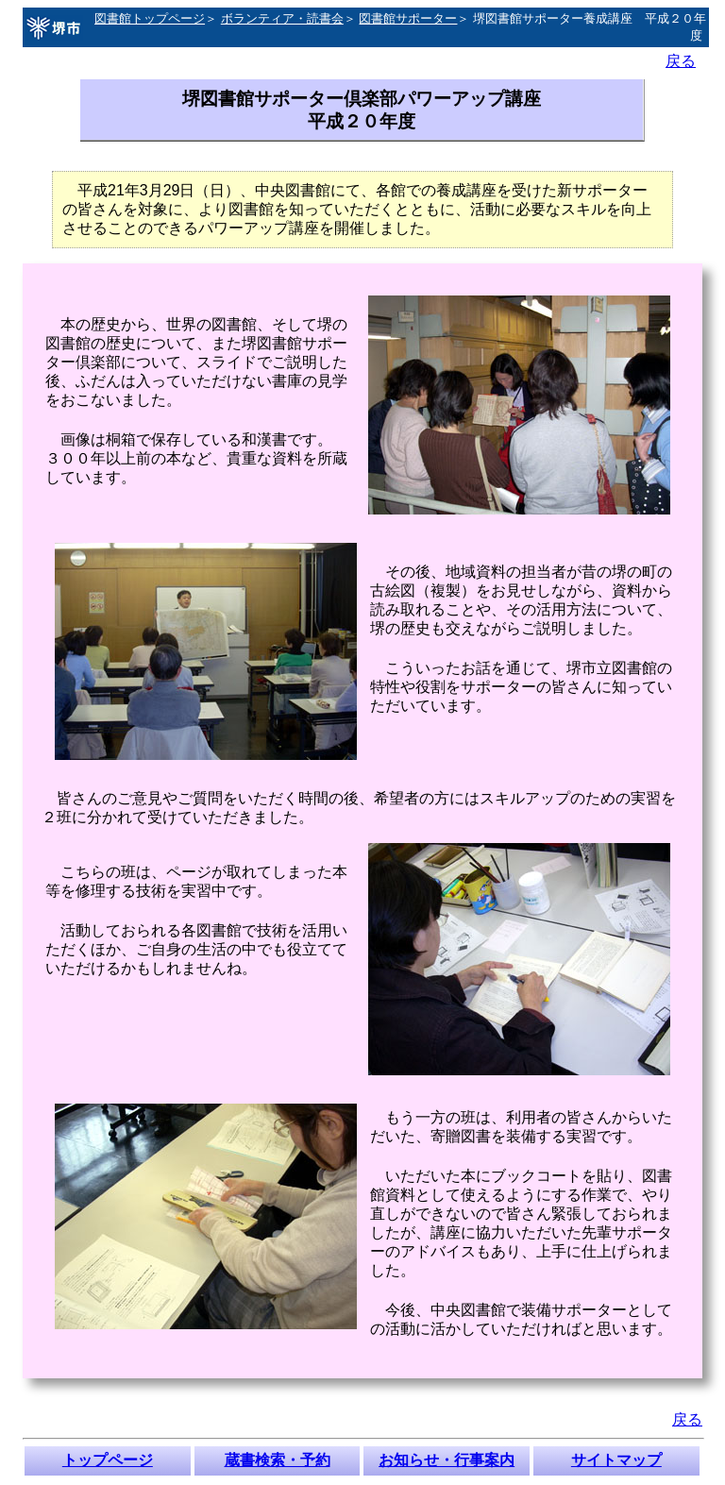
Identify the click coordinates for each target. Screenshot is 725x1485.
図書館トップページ (149, 18)
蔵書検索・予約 (277, 1460)
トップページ (107, 1460)
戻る (681, 61)
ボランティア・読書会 (282, 18)
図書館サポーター (408, 18)
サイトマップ (616, 1460)
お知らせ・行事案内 (446, 1460)
